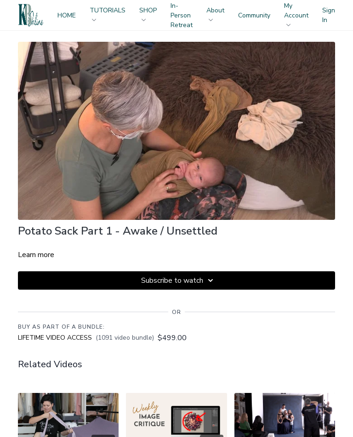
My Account (296, 13)
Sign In (328, 15)
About (215, 13)
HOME (66, 15)
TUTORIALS (107, 13)
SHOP (148, 13)
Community (254, 15)
